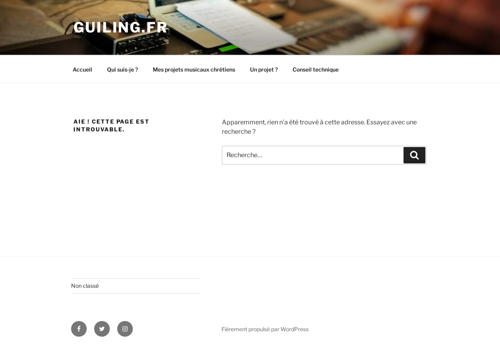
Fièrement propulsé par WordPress (265, 329)
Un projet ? (264, 69)
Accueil (82, 69)
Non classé (85, 285)
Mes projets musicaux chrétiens (194, 69)
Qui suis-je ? (122, 69)
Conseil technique (316, 69)
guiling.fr (120, 27)
